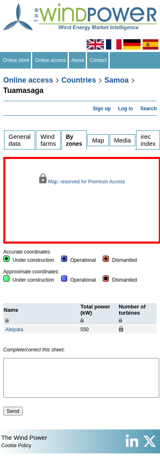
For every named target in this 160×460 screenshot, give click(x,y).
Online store (16, 60)
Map (98, 140)
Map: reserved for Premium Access (82, 179)
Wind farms (48, 140)
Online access (50, 60)
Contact (98, 60)
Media (122, 140)
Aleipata (14, 329)
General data (20, 140)
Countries (78, 80)
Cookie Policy (16, 453)
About (78, 60)
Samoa (116, 80)
